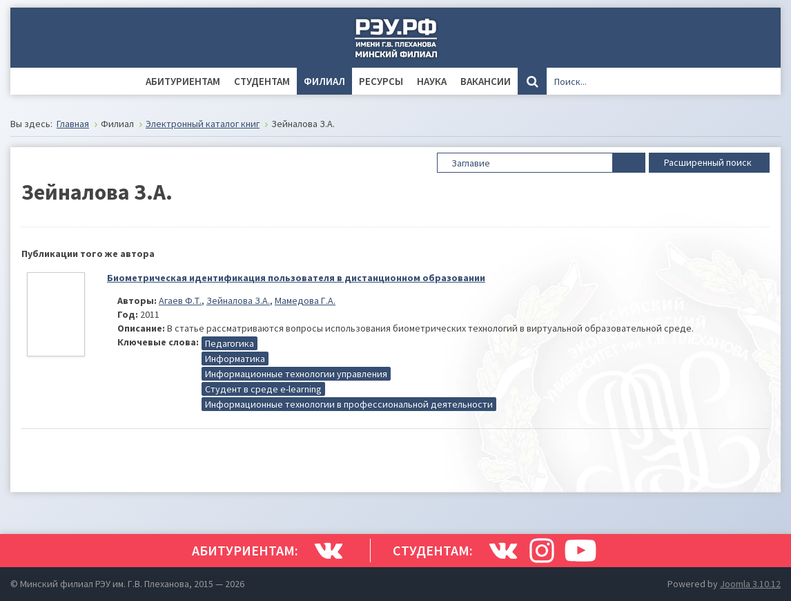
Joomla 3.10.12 (750, 584)
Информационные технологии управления (296, 374)
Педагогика (229, 343)
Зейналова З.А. (238, 300)
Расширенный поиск (709, 162)
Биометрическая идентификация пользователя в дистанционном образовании (296, 277)
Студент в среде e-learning (263, 389)
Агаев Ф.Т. (180, 300)
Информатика (235, 358)
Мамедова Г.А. (305, 300)
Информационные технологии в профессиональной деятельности (349, 404)
